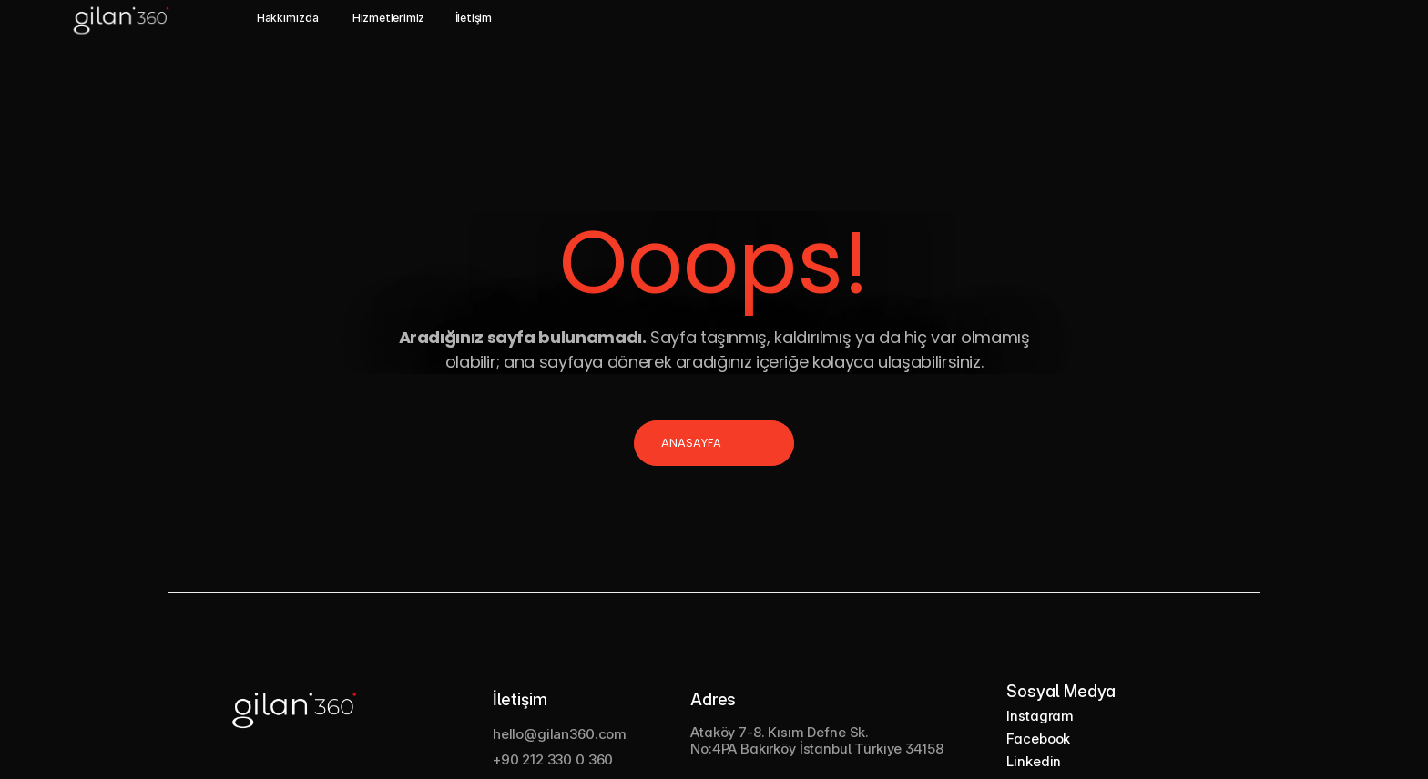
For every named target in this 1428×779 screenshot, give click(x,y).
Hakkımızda (288, 18)
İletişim (473, 18)
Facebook (1038, 738)
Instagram (1040, 715)
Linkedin (1033, 761)
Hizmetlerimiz (388, 18)
